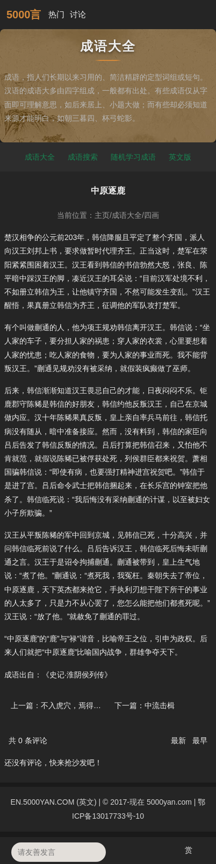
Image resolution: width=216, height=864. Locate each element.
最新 (179, 740)
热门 (56, 14)
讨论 (78, 14)
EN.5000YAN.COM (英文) (54, 802)
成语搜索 (83, 157)
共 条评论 (28, 740)
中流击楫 (160, 705)
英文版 (180, 157)
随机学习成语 (133, 157)
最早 (199, 740)
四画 (151, 215)
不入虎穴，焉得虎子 (75, 705)
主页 (102, 215)
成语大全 (40, 157)
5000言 (23, 14)
